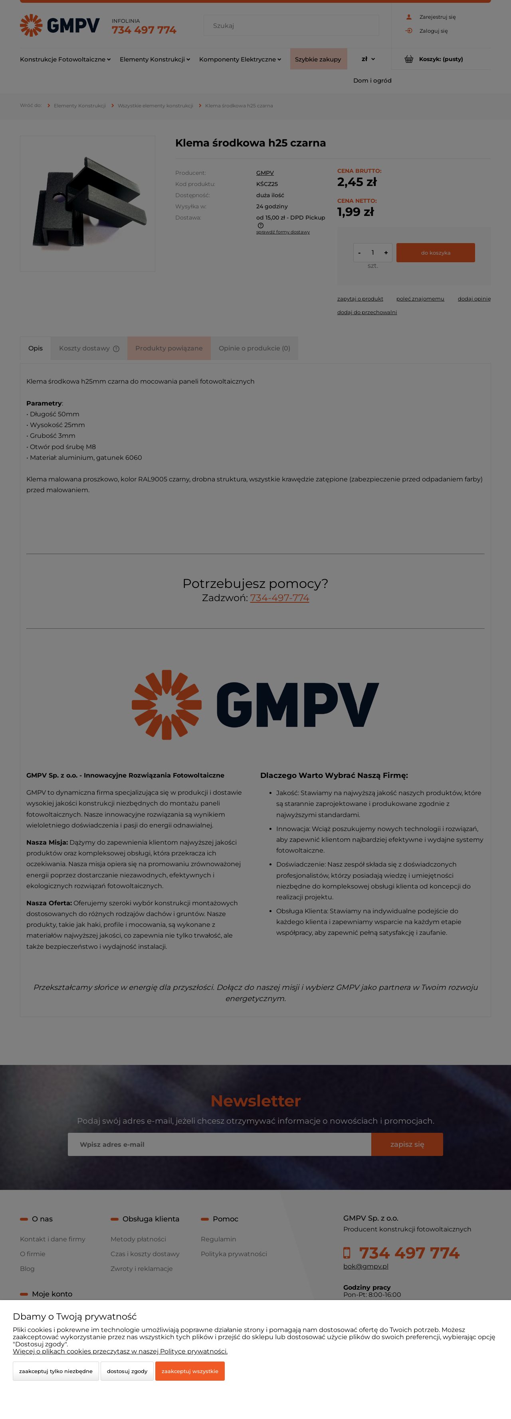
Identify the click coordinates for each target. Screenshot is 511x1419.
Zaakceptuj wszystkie (190, 1371)
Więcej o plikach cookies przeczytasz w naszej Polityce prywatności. (120, 1351)
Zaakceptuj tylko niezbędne (56, 1371)
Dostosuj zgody (127, 1371)
